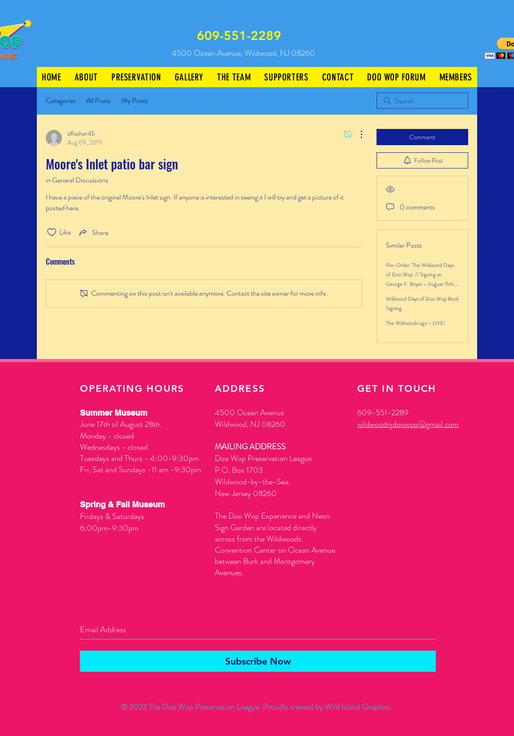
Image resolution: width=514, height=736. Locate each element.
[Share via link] (93, 232)
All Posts (98, 100)
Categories (60, 100)
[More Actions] (356, 134)
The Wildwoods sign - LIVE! (415, 323)
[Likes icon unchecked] (52, 232)
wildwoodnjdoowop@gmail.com (408, 424)
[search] (422, 101)
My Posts (134, 100)
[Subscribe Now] (258, 661)
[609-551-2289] (240, 36)
